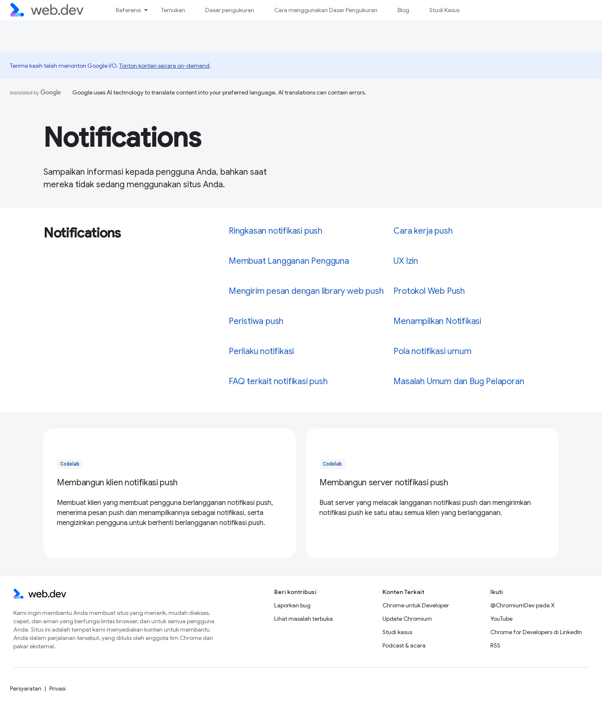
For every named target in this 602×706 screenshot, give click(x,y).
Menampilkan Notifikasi (437, 321)
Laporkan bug (292, 605)
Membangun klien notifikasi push (117, 482)
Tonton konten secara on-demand (164, 65)
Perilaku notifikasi (261, 351)
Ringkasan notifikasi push (275, 231)
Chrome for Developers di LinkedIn (536, 632)
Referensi (128, 10)
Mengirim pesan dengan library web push (306, 291)
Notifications (122, 137)
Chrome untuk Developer (416, 605)
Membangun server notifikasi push (383, 482)
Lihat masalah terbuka (303, 618)
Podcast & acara (404, 645)
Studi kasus (397, 632)
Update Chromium (407, 618)
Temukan (173, 10)
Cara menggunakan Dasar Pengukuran (326, 10)
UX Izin (405, 261)
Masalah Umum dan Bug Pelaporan (458, 381)
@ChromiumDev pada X (522, 605)
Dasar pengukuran (229, 10)
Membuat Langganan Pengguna (289, 261)
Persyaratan (25, 688)
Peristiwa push (256, 321)
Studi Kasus (444, 10)
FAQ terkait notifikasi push (278, 381)
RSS (495, 645)
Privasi (57, 688)
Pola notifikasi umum (432, 351)
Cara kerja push (422, 231)
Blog (403, 10)
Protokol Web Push (429, 291)
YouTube (501, 618)
